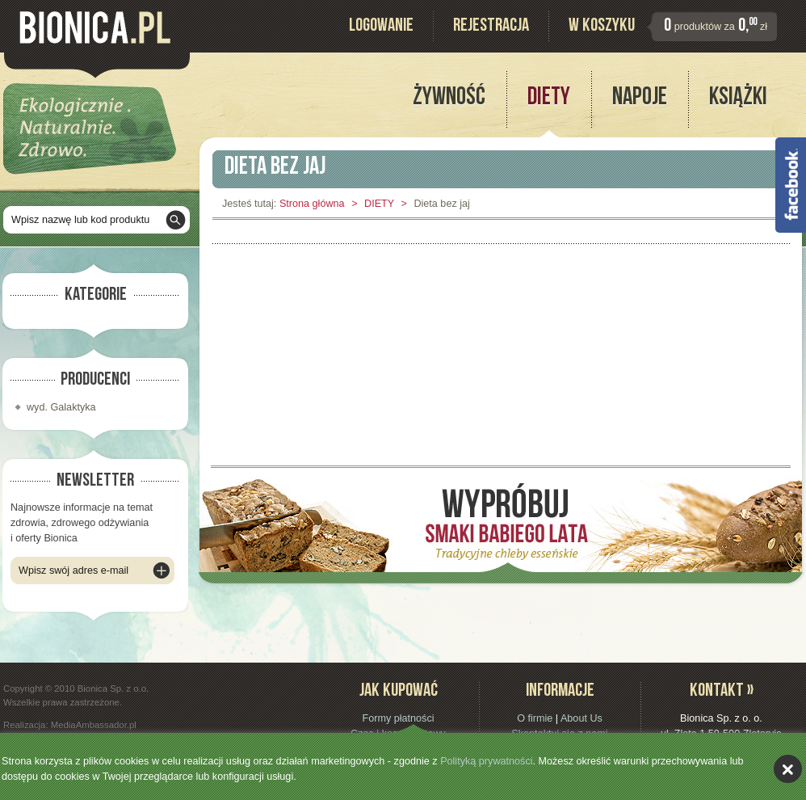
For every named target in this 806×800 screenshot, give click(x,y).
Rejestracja (491, 27)
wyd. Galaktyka (61, 407)
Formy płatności (398, 718)
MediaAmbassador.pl (93, 725)
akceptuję (788, 769)
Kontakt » (722, 692)
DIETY (379, 203)
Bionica (94, 27)
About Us (581, 718)
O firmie (534, 718)
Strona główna (312, 203)
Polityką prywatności (486, 761)
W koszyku (602, 27)
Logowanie (381, 27)
